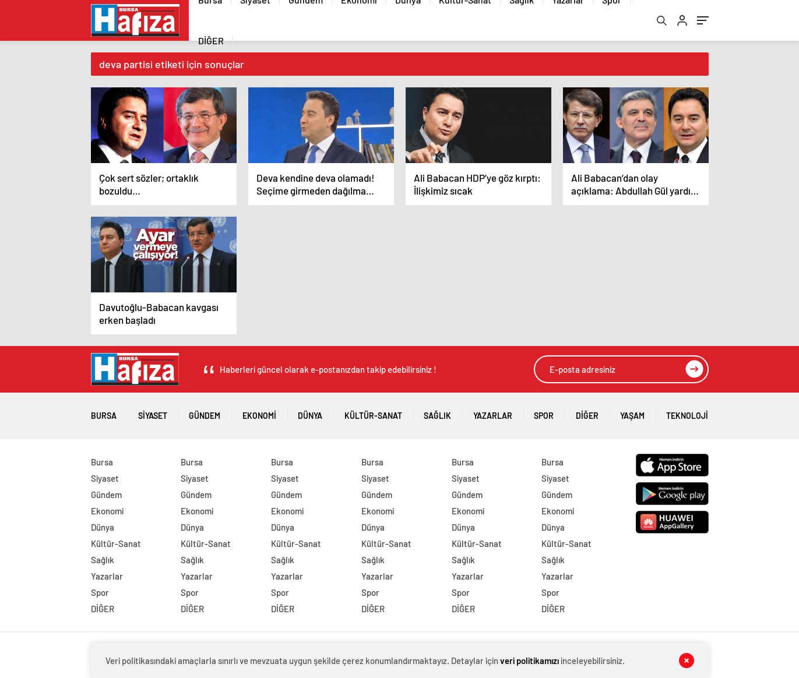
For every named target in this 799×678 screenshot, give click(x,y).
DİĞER (211, 40)
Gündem (204, 411)
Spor (544, 411)
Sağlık (437, 411)
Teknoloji (687, 411)
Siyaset (152, 411)
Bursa (104, 411)
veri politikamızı (529, 660)
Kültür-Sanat (373, 411)
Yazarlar (492, 411)
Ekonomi (259, 411)
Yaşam (632, 411)
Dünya (310, 411)
